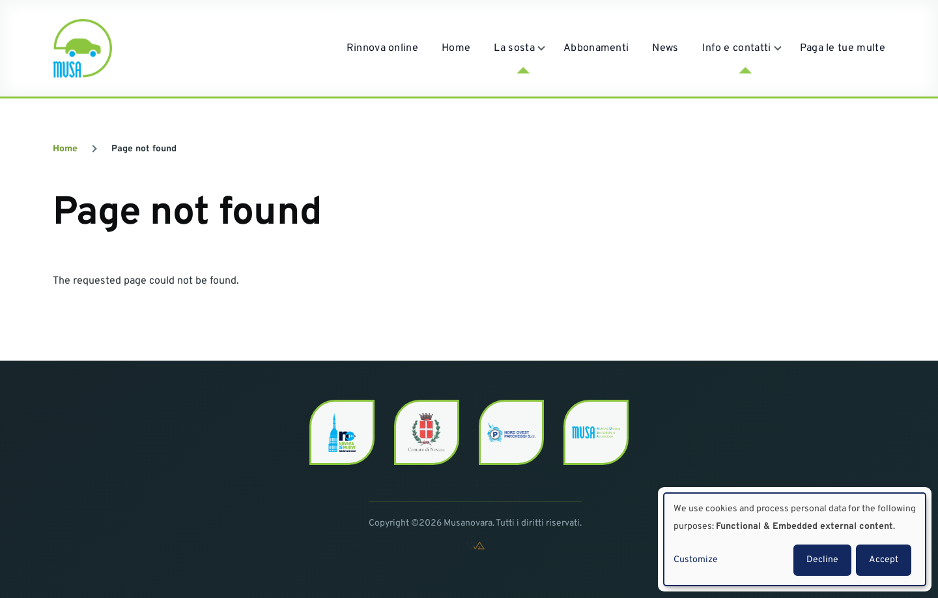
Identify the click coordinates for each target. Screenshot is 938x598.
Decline (822, 559)
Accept (883, 559)
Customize (696, 559)
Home (65, 149)
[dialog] (794, 539)
